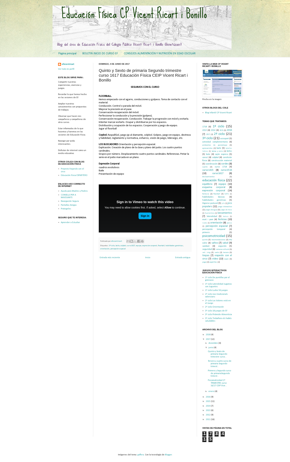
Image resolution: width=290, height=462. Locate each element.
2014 (213, 130)
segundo (222, 246)
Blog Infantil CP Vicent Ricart (218, 113)
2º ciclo (219, 134)
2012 (208, 415)
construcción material (221, 160)
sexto (217, 253)
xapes (226, 259)
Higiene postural (210, 203)
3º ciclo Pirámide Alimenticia (218, 314)
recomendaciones (218, 240)
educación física (213, 180)
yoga (204, 262)
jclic (223, 203)
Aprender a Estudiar (70, 222)
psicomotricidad (213, 236)
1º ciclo (218, 126)
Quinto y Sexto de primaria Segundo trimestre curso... (217, 354)
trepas (205, 255)
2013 (204, 130)
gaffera (140, 455)
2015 (221, 130)
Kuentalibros (210, 213)
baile (117, 246)
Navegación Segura (70, 201)
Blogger (168, 455)
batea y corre (217, 151)
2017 (208, 134)
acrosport (224, 138)
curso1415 (207, 170)
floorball (161, 246)
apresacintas (207, 148)
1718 (204, 127)
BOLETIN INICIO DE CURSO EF (100, 53)
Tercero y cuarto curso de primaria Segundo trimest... (219, 364)
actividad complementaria (215, 142)
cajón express (221, 154)
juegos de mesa (226, 210)
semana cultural (222, 249)
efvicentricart (116, 241)
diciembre (213, 343)
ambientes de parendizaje (214, 145)
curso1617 (131, 246)
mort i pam (207, 219)
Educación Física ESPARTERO (74, 175)
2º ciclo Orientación (214, 307)
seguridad (207, 249)
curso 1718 (221, 167)
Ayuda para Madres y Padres (74, 191)
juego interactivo (225, 207)
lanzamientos (225, 213)
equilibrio (207, 184)
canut (205, 157)
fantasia (205, 194)
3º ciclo (112, 246)
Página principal (67, 53)
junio (211, 347)
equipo (138, 246)
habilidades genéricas (174, 246)
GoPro (227, 194)
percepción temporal (213, 229)
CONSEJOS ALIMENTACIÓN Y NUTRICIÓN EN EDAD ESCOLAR (159, 53)
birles (229, 151)
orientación (104, 249)
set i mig (206, 253)
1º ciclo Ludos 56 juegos (216, 290)
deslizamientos (208, 177)
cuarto (205, 167)
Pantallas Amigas (69, 205)
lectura (225, 216)
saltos (215, 243)
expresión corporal (149, 246)
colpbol (123, 246)
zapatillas (213, 262)
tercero (226, 253)
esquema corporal (213, 187)
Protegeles (66, 209)
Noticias (222, 219)
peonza (229, 223)
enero (211, 391)
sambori (206, 246)
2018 (208, 335)
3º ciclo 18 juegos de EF (216, 311)
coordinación (211, 164)
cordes (225, 163)
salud (225, 243)
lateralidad (212, 216)
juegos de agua (211, 210)
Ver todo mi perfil (66, 69)
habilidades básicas (213, 197)
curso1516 (226, 170)
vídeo (215, 258)
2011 (208, 419)
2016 (229, 130)
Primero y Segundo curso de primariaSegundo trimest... (219, 373)
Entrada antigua (182, 258)
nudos (204, 223)
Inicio (147, 258)
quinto (205, 240)
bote (208, 154)
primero (206, 232)
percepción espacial (118, 249)
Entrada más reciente (110, 258)
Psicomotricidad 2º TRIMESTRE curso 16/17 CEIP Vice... (217, 383)
